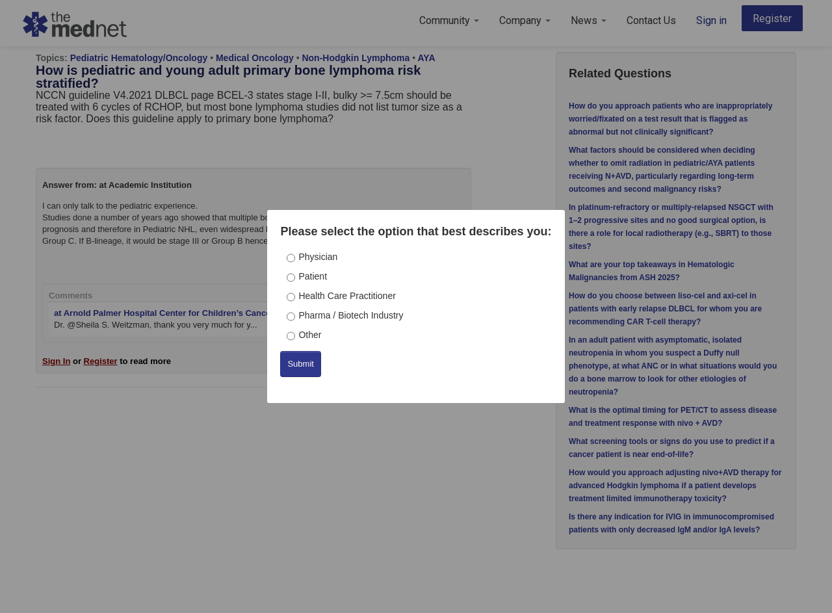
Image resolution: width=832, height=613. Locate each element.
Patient (312, 276)
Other (309, 335)
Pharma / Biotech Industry (350, 315)
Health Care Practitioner (346, 296)
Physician (317, 257)
